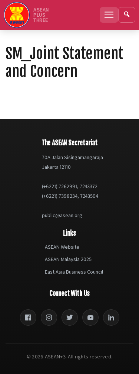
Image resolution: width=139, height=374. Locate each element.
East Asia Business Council (74, 271)
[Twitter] (70, 317)
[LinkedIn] (111, 317)
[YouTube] (90, 317)
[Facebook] (28, 317)
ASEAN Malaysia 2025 (68, 259)
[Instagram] (49, 317)
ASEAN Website (62, 247)
